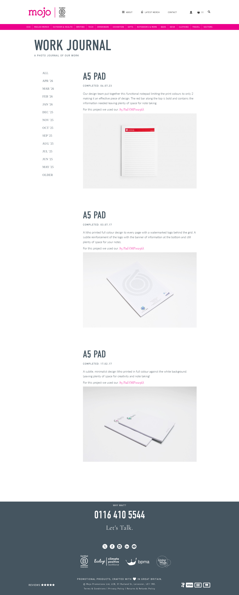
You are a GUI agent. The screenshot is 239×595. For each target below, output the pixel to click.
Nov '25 (47, 120)
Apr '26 (47, 81)
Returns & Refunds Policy (141, 588)
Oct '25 (47, 127)
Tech (91, 27)
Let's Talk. (119, 528)
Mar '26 (48, 88)
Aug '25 (47, 143)
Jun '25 (47, 159)
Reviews (42, 585)
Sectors (208, 27)
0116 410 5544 (119, 515)
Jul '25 (47, 151)
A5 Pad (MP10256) (131, 109)
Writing (80, 27)
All (45, 73)
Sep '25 (47, 135)
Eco (29, 27)
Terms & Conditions (95, 588)
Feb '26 (47, 96)
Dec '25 (47, 112)
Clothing (184, 27)
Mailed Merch (41, 27)
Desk (172, 27)
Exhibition (118, 27)
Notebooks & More (147, 27)
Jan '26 (47, 104)
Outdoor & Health (63, 27)
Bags (163, 27)
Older (47, 175)
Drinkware (103, 27)
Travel (196, 27)
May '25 (48, 167)
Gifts (130, 27)
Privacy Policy (116, 588)
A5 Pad (94, 76)
